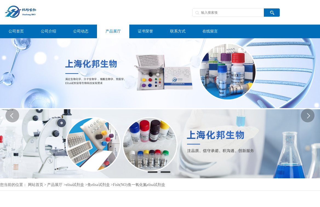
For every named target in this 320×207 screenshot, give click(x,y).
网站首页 (35, 185)
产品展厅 (54, 185)
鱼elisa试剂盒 (98, 185)
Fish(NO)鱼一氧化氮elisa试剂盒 (139, 185)
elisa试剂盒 (75, 185)
